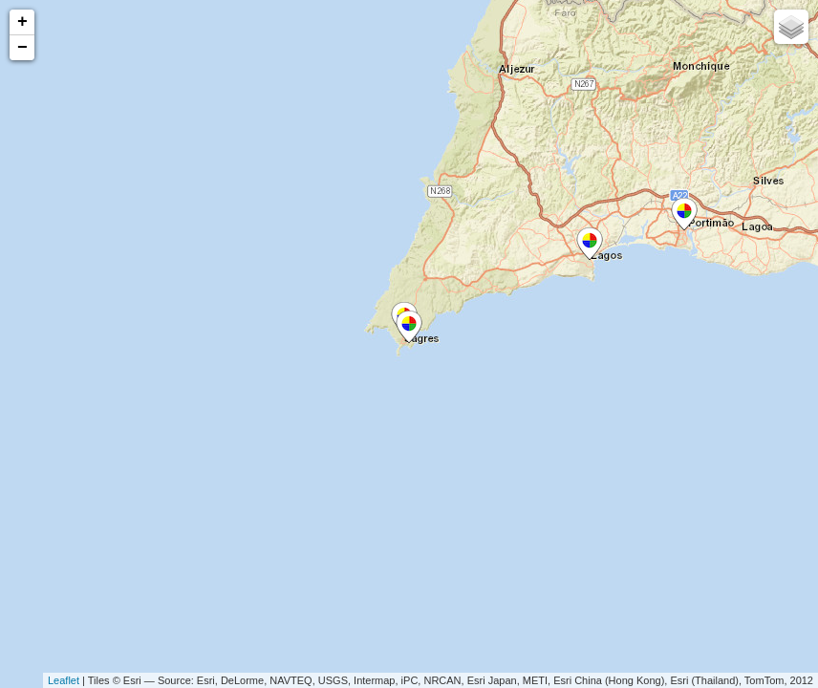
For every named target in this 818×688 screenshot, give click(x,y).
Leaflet (63, 680)
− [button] (22, 47)
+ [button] (22, 22)
